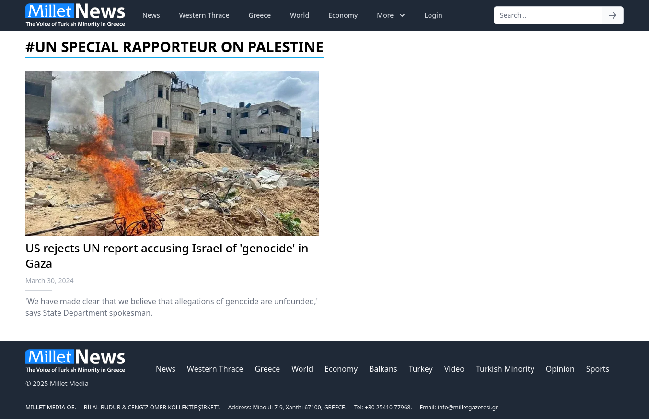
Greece (259, 15)
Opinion (560, 368)
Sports (597, 368)
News (151, 15)
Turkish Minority (505, 368)
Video (454, 368)
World (299, 15)
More (392, 15)
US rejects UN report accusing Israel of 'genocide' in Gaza (167, 255)
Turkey (421, 368)
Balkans (383, 368)
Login (433, 15)
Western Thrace (204, 15)
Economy (343, 15)
